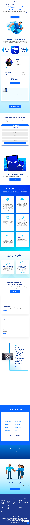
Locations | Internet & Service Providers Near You (9, 4)
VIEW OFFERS (15, 17)
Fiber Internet (3, 506)
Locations (20, 506)
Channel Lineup (14, 503)
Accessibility (18, 520)
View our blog (15, 291)
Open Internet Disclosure (5, 518)
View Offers (15, 83)
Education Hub (20, 504)
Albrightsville (7, 424)
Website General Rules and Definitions (11, 519)
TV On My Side (26, 501)
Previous (2, 50)
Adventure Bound (18, 421)
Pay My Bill (8, 501)
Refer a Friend (26, 502)
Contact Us (20, 507)
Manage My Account (8, 499)
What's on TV (15, 501)
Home (1, 4)
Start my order (15, 454)
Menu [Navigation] (2, 1)
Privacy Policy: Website (21, 519)
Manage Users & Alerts (9, 506)
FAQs (19, 502)
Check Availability (15, 437)
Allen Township (17, 424)
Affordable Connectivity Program (10, 520)
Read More (4, 310)
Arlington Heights (7, 430)
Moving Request (14, 505)
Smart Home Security (3, 503)
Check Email (8, 502)
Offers (2, 507)
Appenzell (6, 427)
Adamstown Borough (8, 421)
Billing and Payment (20, 501)
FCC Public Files (20, 518)
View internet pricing (15, 106)
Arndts (16, 430)
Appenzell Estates (18, 427)
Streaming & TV (3, 501)
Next (28, 50)
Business (2, 510)
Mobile (2, 511)
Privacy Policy (25, 518)
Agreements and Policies (13, 518)
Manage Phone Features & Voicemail (8, 508)
